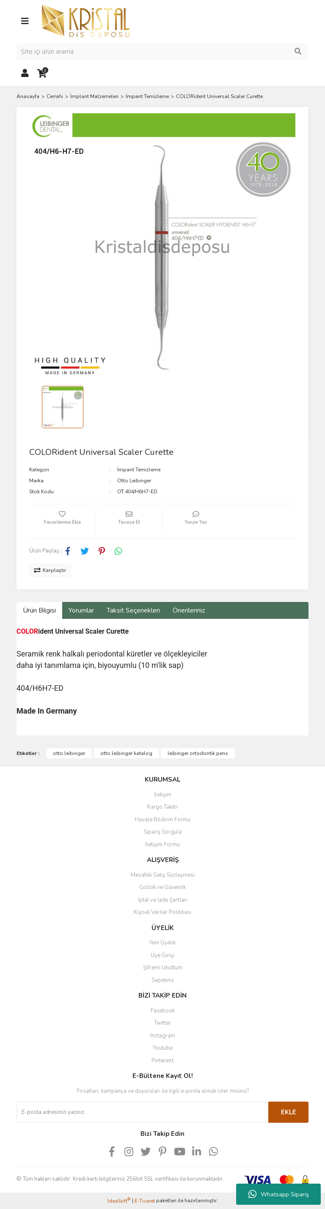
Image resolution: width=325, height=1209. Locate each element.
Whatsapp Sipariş (278, 1194)
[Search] (162, 51)
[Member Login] (25, 73)
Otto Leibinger (134, 480)
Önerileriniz (189, 610)
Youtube (163, 1048)
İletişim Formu (162, 844)
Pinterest (162, 1060)
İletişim (162, 795)
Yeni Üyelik (162, 942)
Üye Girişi (162, 955)
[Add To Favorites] (62, 521)
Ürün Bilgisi (39, 610)
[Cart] (41, 73)
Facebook (163, 1011)
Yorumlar (81, 610)
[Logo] (85, 20)
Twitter (162, 1023)
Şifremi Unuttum (162, 967)
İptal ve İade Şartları (162, 900)
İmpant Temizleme (138, 469)
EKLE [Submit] (288, 1112)
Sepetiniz (162, 980)
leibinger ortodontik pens (198, 753)
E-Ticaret (145, 1201)
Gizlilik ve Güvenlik (162, 887)
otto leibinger (69, 753)
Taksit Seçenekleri (133, 610)
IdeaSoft (118, 1200)
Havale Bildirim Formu (162, 819)
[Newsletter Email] (142, 1112)
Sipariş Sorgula (162, 832)
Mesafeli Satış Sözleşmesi (163, 875)
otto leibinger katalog (126, 753)
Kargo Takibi (162, 807)
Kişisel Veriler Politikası (162, 912)
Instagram (162, 1035)
